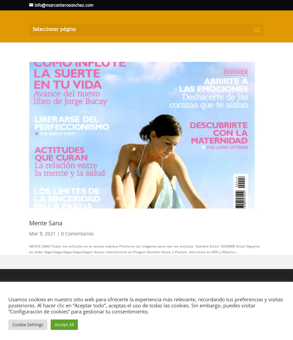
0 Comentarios (77, 233)
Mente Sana (45, 223)
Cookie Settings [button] (27, 325)
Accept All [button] (64, 325)
